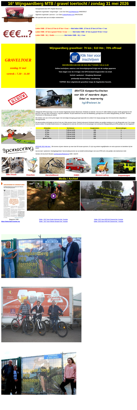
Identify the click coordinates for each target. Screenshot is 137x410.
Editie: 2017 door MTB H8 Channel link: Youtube (108, 219)
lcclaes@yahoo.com (68, 14)
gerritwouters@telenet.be (61, 154)
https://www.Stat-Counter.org (10, 221)
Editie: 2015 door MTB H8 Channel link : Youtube (108, 221)
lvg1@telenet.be (73, 11)
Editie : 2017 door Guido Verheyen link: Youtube (53, 219)
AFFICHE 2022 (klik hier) (43, 146)
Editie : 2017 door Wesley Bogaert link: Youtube (53, 221)
